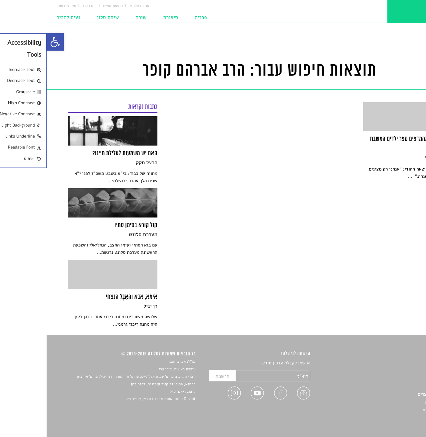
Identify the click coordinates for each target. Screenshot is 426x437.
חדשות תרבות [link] (392, 379)
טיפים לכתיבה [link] (391, 402)
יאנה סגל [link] (130, 391)
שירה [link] (94, 17)
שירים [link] (399, 371)
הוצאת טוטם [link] (66, 6)
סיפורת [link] (123, 17)
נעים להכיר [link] (22, 17)
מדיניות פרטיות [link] (390, 410)
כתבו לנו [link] (43, 6)
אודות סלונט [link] (93, 6)
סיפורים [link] (397, 363)
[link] (8, 42)
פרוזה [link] (154, 17)
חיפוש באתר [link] (20, 6)
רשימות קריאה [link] (391, 386)
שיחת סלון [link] (61, 17)
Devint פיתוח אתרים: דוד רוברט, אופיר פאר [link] (113, 399)
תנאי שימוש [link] (393, 418)
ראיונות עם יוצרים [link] (388, 394)
